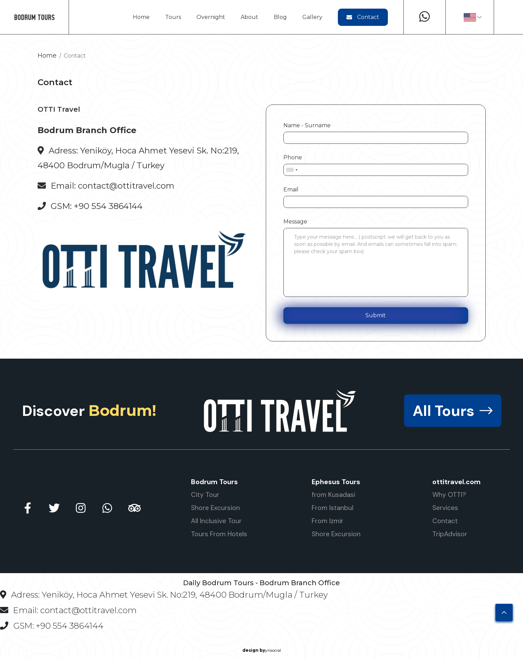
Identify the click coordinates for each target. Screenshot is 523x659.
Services (445, 507)
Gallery (312, 17)
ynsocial (261, 650)
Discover (89, 410)
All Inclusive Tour (216, 521)
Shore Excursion (215, 507)
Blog (280, 17)
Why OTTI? (449, 494)
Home (141, 17)
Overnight (211, 17)
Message (295, 221)
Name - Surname (307, 125)
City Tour (205, 494)
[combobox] (292, 170)
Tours (173, 17)
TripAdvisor (449, 534)
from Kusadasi (333, 494)
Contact (362, 17)
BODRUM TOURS (34, 17)
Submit (375, 315)
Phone (292, 157)
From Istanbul (332, 507)
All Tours (453, 410)
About (249, 17)
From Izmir (327, 521)
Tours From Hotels (219, 534)
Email (291, 189)
